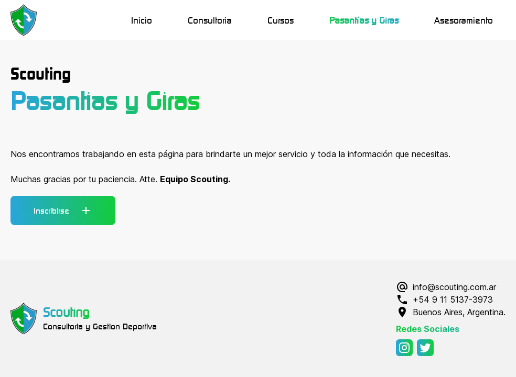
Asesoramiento (463, 20)
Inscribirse (63, 210)
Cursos (280, 20)
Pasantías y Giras (364, 20)
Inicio (141, 20)
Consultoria (210, 20)
